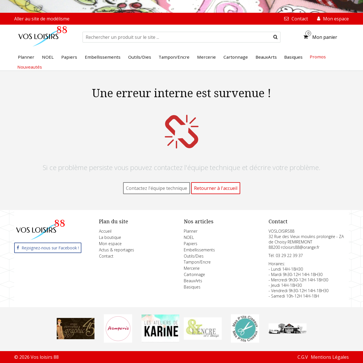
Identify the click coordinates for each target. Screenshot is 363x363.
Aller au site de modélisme (41, 19)
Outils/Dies (194, 256)
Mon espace (110, 243)
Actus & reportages (116, 249)
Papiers (190, 243)
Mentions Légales (330, 357)
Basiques (192, 287)
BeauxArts (193, 280)
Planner (190, 231)
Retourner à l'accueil (215, 188)
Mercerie (192, 268)
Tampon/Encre (197, 262)
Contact (106, 256)
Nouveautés (29, 67)
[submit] (275, 37)
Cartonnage (194, 274)
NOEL (189, 237)
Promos (318, 57)
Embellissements (199, 249)
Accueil (105, 231)
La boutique (110, 237)
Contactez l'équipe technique (156, 188)
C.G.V (302, 357)
